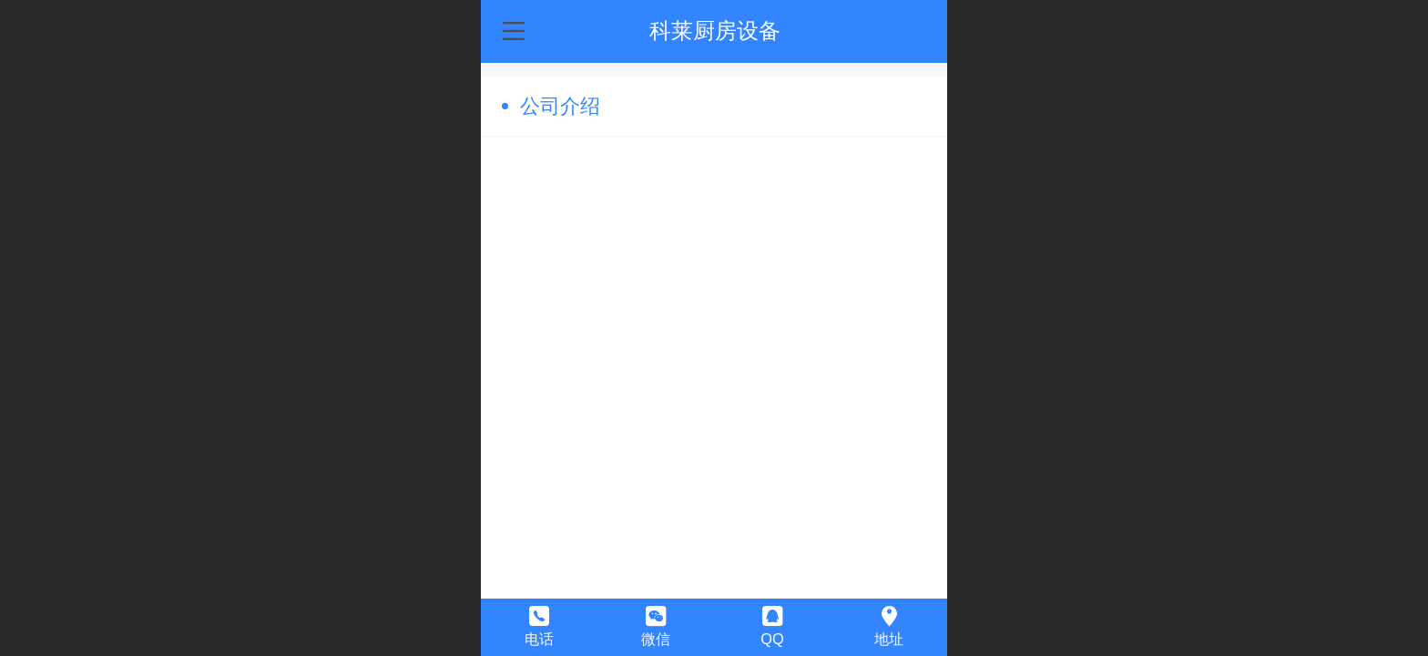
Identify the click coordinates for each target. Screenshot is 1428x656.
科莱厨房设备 (714, 30)
